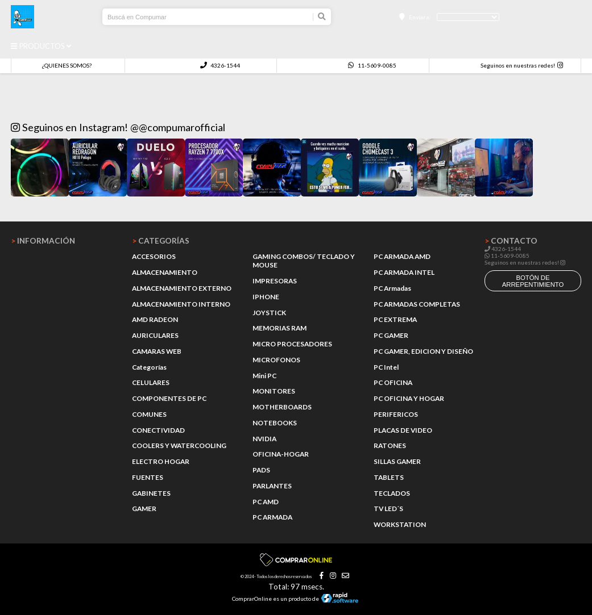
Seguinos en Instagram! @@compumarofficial (118, 127)
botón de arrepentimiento (533, 281)
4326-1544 (220, 65)
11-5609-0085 (372, 65)
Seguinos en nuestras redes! (518, 65)
